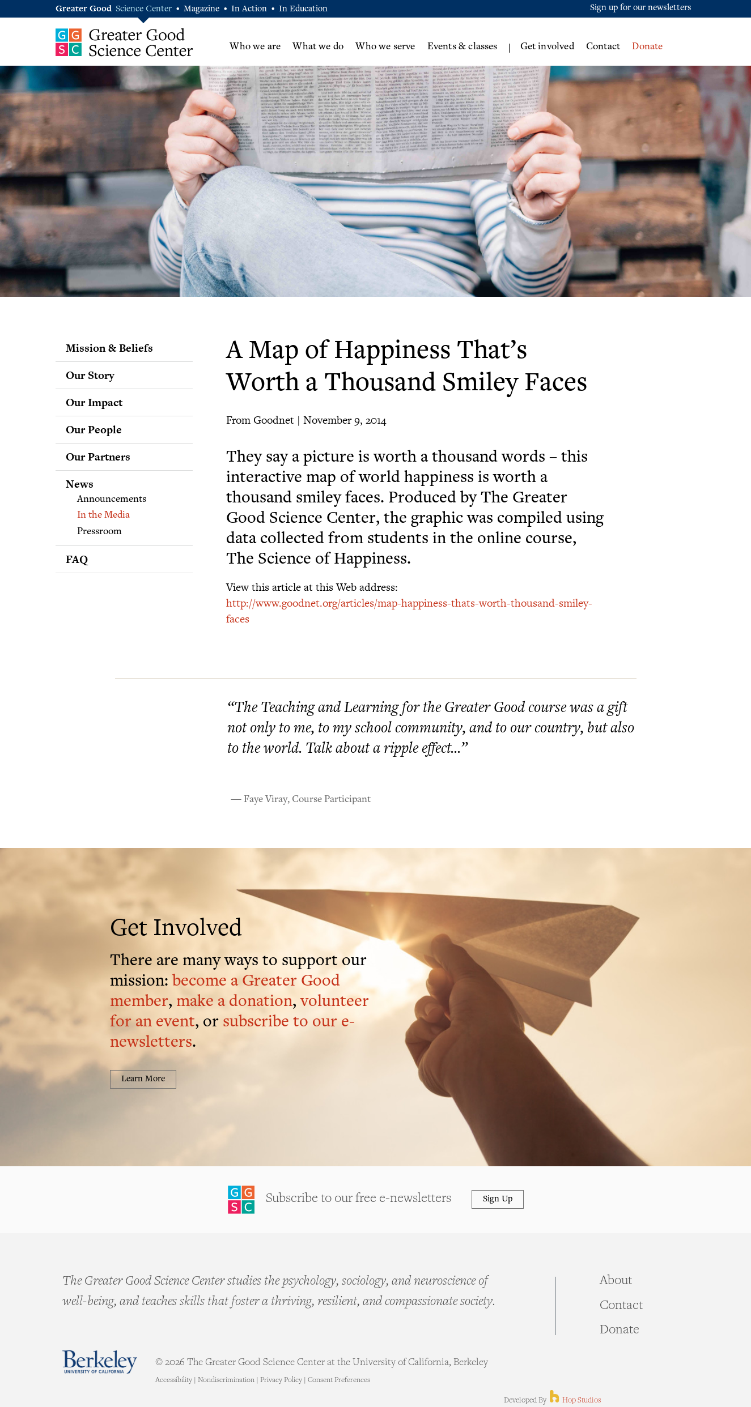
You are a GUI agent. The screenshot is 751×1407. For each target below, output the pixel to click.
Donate (647, 47)
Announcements (111, 499)
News (80, 484)
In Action (249, 9)
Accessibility (173, 1380)
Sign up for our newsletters (640, 8)
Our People (94, 429)
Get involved (547, 47)
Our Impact (94, 402)
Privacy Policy (281, 1380)
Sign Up (497, 1199)
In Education (303, 9)
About (616, 1281)
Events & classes (462, 47)
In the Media (103, 515)
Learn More (143, 1079)
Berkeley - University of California (99, 1362)
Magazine (201, 9)
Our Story (90, 375)
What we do (317, 47)
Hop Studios (574, 1401)
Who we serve (385, 47)
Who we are (255, 47)
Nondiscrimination (226, 1380)
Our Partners (98, 456)
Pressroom (99, 532)
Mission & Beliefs (109, 348)
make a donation (234, 1002)
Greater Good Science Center (124, 42)
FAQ (77, 559)
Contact (603, 47)
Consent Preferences (339, 1380)
